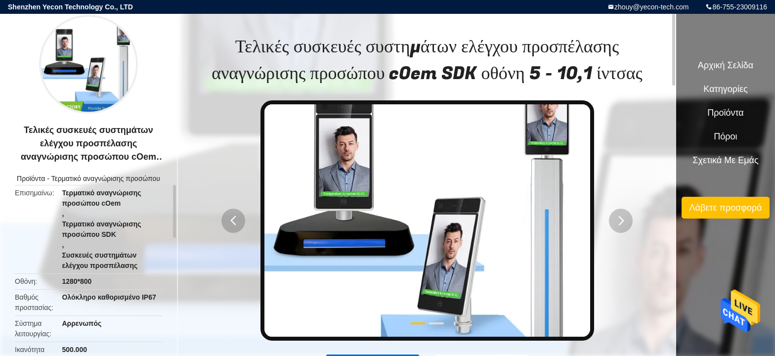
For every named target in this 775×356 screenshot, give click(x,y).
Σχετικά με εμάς (725, 160)
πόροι (725, 136)
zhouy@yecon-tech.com (651, 7)
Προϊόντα (31, 178)
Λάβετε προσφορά (725, 208)
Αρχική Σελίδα (725, 65)
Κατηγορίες (725, 89)
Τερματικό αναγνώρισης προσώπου (105, 178)
